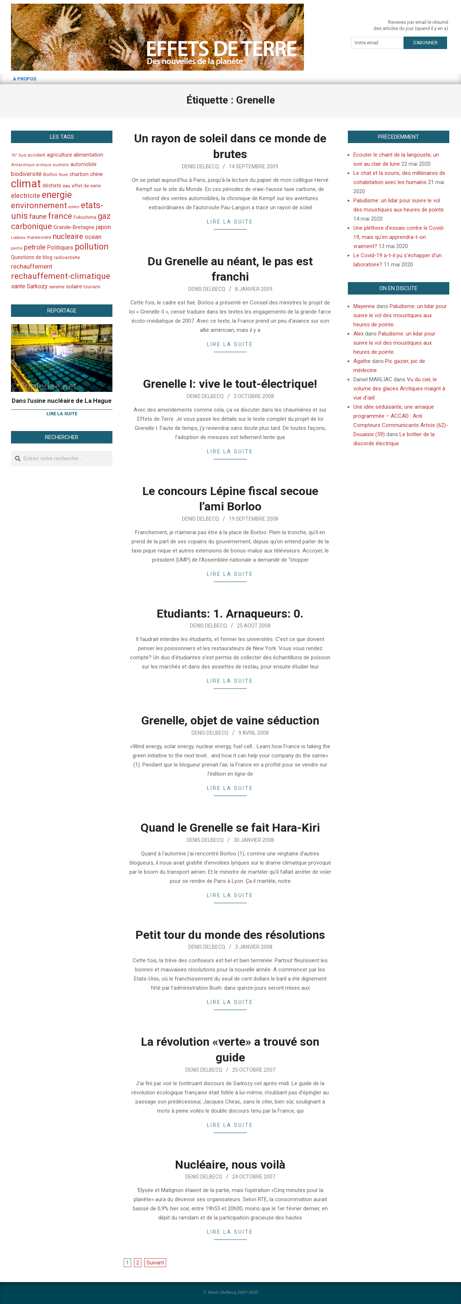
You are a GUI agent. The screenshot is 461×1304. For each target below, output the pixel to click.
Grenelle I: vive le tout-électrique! (230, 384)
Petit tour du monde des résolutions (230, 935)
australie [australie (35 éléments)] (61, 164)
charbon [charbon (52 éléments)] (79, 174)
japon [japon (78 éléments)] (103, 227)
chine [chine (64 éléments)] (96, 174)
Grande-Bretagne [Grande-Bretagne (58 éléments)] (73, 227)
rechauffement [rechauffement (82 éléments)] (31, 266)
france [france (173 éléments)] (60, 216)
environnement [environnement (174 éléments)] (39, 205)
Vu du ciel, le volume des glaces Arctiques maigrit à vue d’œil (399, 388)
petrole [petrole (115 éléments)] (34, 247)
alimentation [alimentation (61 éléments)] (88, 154)
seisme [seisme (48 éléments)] (56, 286)
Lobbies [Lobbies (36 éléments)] (18, 237)
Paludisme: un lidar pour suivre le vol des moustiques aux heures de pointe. (400, 315)
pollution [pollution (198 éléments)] (92, 247)
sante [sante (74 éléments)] (18, 286)
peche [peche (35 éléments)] (16, 248)
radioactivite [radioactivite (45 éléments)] (67, 257)
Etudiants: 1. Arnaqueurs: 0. (230, 614)
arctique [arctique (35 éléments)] (43, 164)
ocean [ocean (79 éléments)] (93, 236)
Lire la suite (230, 222)
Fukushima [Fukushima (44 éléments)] (85, 217)
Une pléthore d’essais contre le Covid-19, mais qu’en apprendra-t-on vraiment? (399, 237)
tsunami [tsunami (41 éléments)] (91, 286)
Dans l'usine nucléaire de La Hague (62, 400)
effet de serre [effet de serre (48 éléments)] (86, 185)
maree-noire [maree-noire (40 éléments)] (39, 237)
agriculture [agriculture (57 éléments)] (59, 155)
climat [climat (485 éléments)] (26, 183)
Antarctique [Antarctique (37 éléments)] (22, 164)
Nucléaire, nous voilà (230, 1165)
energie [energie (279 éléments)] (57, 194)
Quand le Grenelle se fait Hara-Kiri (230, 828)
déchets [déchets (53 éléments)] (51, 185)
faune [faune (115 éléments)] (38, 216)
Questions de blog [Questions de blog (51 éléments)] (31, 257)
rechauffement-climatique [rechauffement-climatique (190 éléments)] (60, 276)
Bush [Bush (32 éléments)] (63, 174)
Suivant (155, 1262)
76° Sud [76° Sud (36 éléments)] (18, 155)
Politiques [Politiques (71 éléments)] (60, 247)
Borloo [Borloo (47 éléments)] (50, 174)
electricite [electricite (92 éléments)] (25, 195)
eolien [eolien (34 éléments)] (73, 207)
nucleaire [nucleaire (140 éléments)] (68, 236)
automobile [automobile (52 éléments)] (83, 164)
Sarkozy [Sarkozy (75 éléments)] (37, 286)
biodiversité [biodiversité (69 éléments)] (26, 174)
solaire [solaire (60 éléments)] (74, 286)
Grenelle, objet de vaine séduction (230, 720)
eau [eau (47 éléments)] (66, 185)
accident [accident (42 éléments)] (36, 155)
